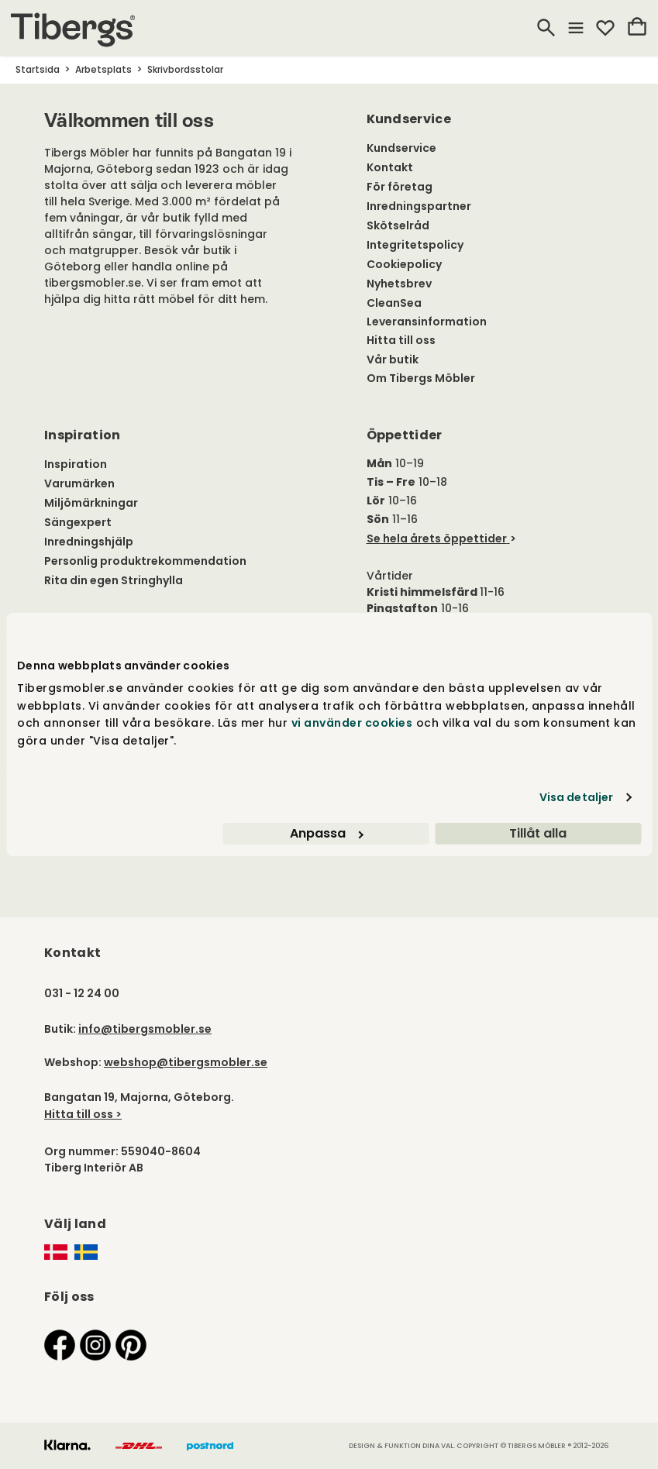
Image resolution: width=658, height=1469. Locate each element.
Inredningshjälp (88, 541)
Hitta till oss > (83, 1114)
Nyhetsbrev (399, 283)
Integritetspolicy (415, 245)
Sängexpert (78, 522)
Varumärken (79, 483)
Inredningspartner (419, 206)
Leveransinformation (427, 321)
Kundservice (401, 148)
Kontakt (390, 167)
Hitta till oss (401, 340)
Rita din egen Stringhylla (113, 580)
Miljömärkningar (91, 503)
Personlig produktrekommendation (145, 561)
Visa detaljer (576, 797)
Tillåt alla (538, 833)
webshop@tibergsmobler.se (185, 1062)
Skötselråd (398, 225)
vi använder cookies (352, 723)
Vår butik (393, 359)
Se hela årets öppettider (437, 538)
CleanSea (394, 303)
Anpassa (326, 833)
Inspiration (75, 464)
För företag (399, 186)
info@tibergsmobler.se (145, 1029)
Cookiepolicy (404, 264)
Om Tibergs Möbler (421, 378)
